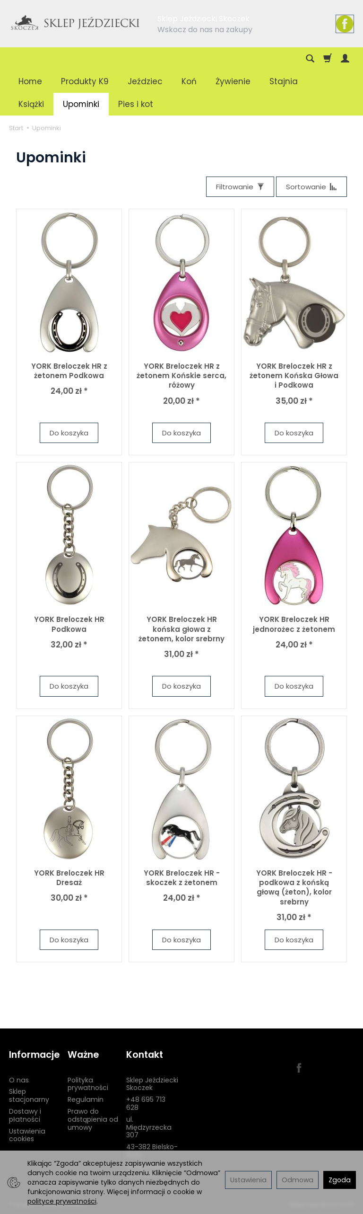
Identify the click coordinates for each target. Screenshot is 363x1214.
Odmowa (297, 1180)
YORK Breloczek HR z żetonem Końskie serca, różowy (181, 375)
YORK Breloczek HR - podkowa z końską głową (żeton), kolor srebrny (294, 887)
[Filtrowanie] (240, 187)
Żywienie (233, 81)
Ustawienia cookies (27, 1135)
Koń (189, 81)
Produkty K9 (85, 81)
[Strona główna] (75, 22)
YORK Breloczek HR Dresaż (69, 877)
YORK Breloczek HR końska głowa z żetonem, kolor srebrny (181, 629)
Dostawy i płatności (25, 1115)
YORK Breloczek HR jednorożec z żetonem (294, 624)
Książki (31, 104)
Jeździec (145, 81)
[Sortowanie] (311, 187)
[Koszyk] (328, 58)
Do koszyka (69, 433)
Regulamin (86, 1099)
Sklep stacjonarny (29, 1095)
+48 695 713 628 (145, 1103)
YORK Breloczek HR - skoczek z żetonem (182, 877)
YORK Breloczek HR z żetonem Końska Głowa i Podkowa (294, 375)
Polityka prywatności (88, 1084)
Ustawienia (248, 1180)
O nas (19, 1080)
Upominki (81, 104)
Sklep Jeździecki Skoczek (152, 1084)
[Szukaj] (310, 58)
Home (30, 81)
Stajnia (283, 81)
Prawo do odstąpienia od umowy (93, 1119)
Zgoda (339, 1180)
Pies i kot (135, 104)
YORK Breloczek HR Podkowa (69, 624)
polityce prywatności (61, 1201)
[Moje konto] (345, 58)
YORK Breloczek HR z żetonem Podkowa (69, 371)
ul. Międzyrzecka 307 (149, 1127)
